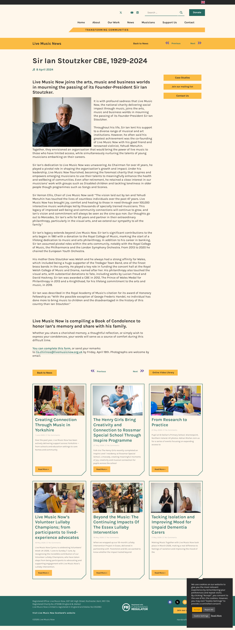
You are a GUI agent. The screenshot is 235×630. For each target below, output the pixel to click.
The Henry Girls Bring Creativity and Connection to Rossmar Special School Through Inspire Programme (117, 430)
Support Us (169, 22)
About (96, 22)
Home (81, 22)
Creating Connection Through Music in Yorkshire (56, 424)
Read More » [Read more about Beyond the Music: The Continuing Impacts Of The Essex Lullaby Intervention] (101, 573)
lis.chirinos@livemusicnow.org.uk (59, 352)
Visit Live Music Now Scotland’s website (53, 613)
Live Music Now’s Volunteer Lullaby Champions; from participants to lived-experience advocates (57, 527)
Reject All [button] (209, 609)
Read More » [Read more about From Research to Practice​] (160, 469)
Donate (197, 12)
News (130, 22)
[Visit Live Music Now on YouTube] (132, 13)
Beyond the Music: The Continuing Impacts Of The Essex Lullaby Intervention (116, 524)
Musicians (148, 22)
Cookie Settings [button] (201, 616)
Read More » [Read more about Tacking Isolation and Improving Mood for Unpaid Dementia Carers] (160, 573)
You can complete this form (51, 348)
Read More (216, 615)
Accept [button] (197, 609)
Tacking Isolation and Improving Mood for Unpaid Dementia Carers (173, 524)
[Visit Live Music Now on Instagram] (126, 13)
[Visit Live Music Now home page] (41, 31)
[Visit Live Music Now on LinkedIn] (137, 13)
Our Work (114, 22)
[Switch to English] (203, 2)
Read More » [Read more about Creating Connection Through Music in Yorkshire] (43, 469)
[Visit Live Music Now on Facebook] (115, 13)
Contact (189, 22)
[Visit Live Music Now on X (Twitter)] (121, 13)
